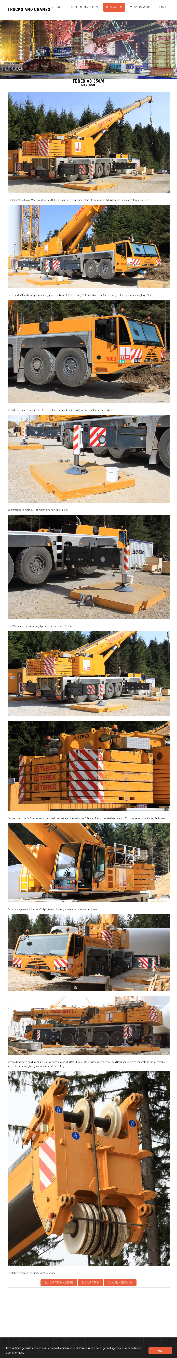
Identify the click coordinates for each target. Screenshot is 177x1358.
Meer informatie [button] (14, 1352)
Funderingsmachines (84, 7)
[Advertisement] (89, 1312)
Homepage (54, 7)
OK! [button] (160, 1350)
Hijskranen (114, 7)
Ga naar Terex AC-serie (59, 1282)
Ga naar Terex (90, 1282)
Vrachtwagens (140, 7)
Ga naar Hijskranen (120, 1282)
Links (162, 7)
